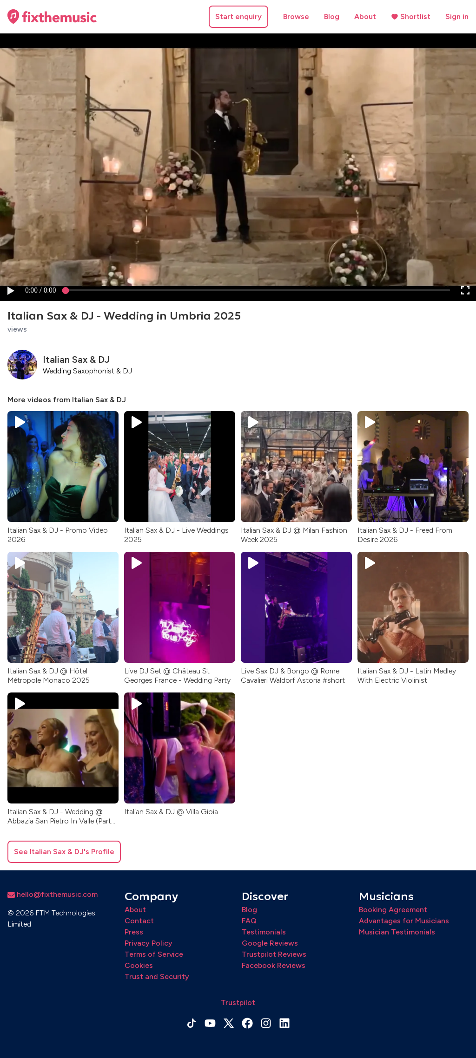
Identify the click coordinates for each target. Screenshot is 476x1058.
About (365, 16)
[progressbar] (40, 290)
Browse (296, 16)
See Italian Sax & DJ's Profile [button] (64, 851)
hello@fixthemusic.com (52, 894)
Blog (331, 16)
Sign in (457, 16)
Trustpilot (238, 1002)
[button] (10, 290)
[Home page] (52, 16)
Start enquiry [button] (238, 16)
